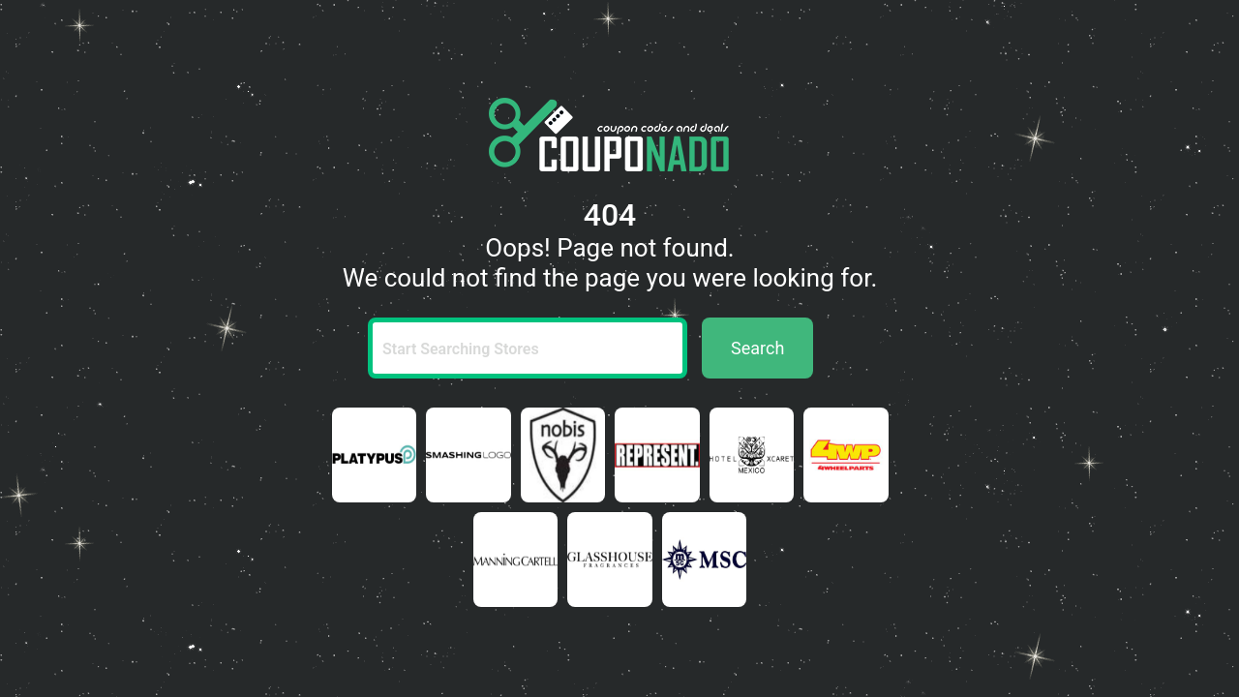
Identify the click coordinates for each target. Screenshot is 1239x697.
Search (757, 348)
